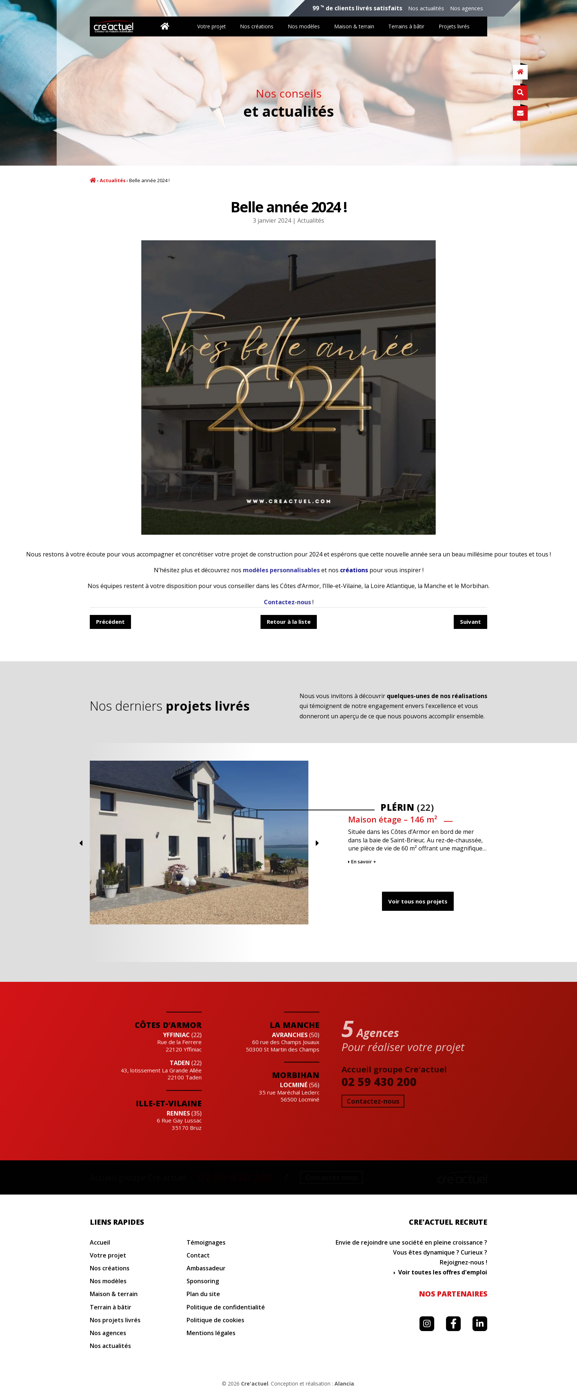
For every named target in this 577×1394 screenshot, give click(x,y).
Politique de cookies (215, 1320)
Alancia (344, 1383)
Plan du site (203, 1294)
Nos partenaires (453, 1294)
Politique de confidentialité (226, 1307)
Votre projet (211, 26)
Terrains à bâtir (406, 26)
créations (354, 570)
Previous (433, 843)
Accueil (93, 180)
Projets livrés (454, 26)
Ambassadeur (206, 1268)
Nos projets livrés (115, 1320)
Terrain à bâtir (110, 1307)
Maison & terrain (354, 26)
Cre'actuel (254, 1383)
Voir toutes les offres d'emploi (442, 1272)
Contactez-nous (287, 602)
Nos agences (466, 8)
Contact (198, 1255)
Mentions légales (211, 1333)
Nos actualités (426, 8)
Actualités (112, 180)
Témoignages (206, 1242)
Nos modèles (304, 26)
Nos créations (256, 26)
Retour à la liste (289, 621)
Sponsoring (203, 1281)
